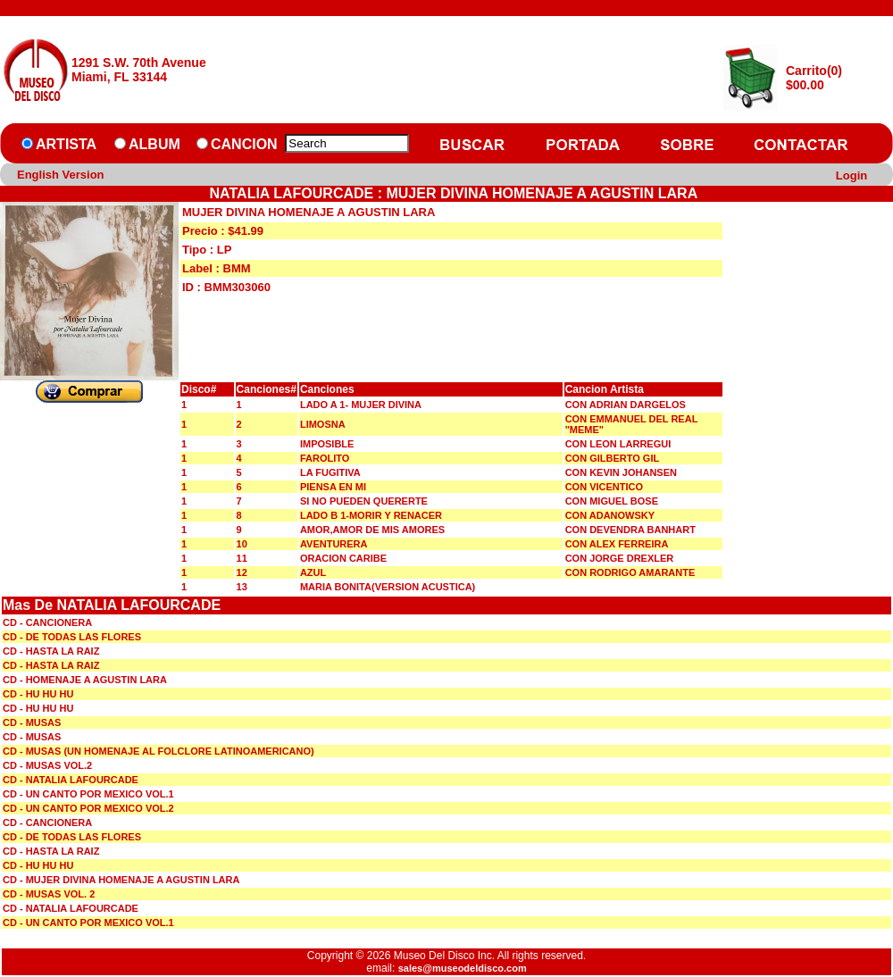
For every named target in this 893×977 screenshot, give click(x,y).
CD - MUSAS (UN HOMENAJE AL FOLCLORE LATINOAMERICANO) (158, 751)
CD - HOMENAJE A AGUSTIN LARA (85, 679)
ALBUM (154, 144)
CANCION (244, 144)
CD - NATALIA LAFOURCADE (70, 779)
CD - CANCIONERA (47, 622)
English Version (60, 174)
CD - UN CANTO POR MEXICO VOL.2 (88, 808)
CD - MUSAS (32, 722)
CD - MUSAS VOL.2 (47, 765)
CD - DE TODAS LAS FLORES (72, 636)
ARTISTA (66, 144)
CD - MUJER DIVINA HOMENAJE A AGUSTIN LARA (121, 879)
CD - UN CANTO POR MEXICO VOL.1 (88, 794)
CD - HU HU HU (38, 694)
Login (851, 175)
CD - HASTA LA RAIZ (51, 651)
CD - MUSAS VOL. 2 (49, 894)
